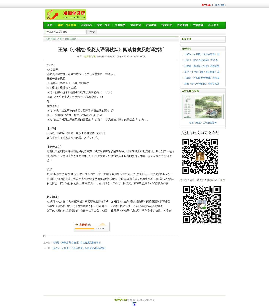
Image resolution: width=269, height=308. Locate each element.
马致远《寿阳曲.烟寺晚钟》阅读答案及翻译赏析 (76, 242)
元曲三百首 (70, 39)
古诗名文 (166, 25)
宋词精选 (86, 25)
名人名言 (213, 25)
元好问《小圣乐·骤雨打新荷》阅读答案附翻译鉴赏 (140, 201)
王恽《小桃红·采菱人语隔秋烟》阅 (201, 72)
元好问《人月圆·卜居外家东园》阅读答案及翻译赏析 (78, 201)
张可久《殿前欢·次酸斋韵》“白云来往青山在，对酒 (77, 210)
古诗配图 (182, 25)
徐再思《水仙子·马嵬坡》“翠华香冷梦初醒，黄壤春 (141, 210)
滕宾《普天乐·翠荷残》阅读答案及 (201, 83)
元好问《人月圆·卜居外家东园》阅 (201, 54)
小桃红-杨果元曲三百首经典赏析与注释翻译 (136, 205)
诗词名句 (135, 25)
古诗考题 (151, 25)
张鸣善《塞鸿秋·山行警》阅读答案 (201, 66)
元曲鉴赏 (120, 25)
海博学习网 (89, 56)
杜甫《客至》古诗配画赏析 (203, 122)
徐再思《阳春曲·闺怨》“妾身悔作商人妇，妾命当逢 (77, 205)
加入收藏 (219, 5)
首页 (49, 25)
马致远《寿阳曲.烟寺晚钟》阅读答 (201, 77)
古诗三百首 (103, 25)
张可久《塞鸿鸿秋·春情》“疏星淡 (201, 60)
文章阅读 (198, 25)
